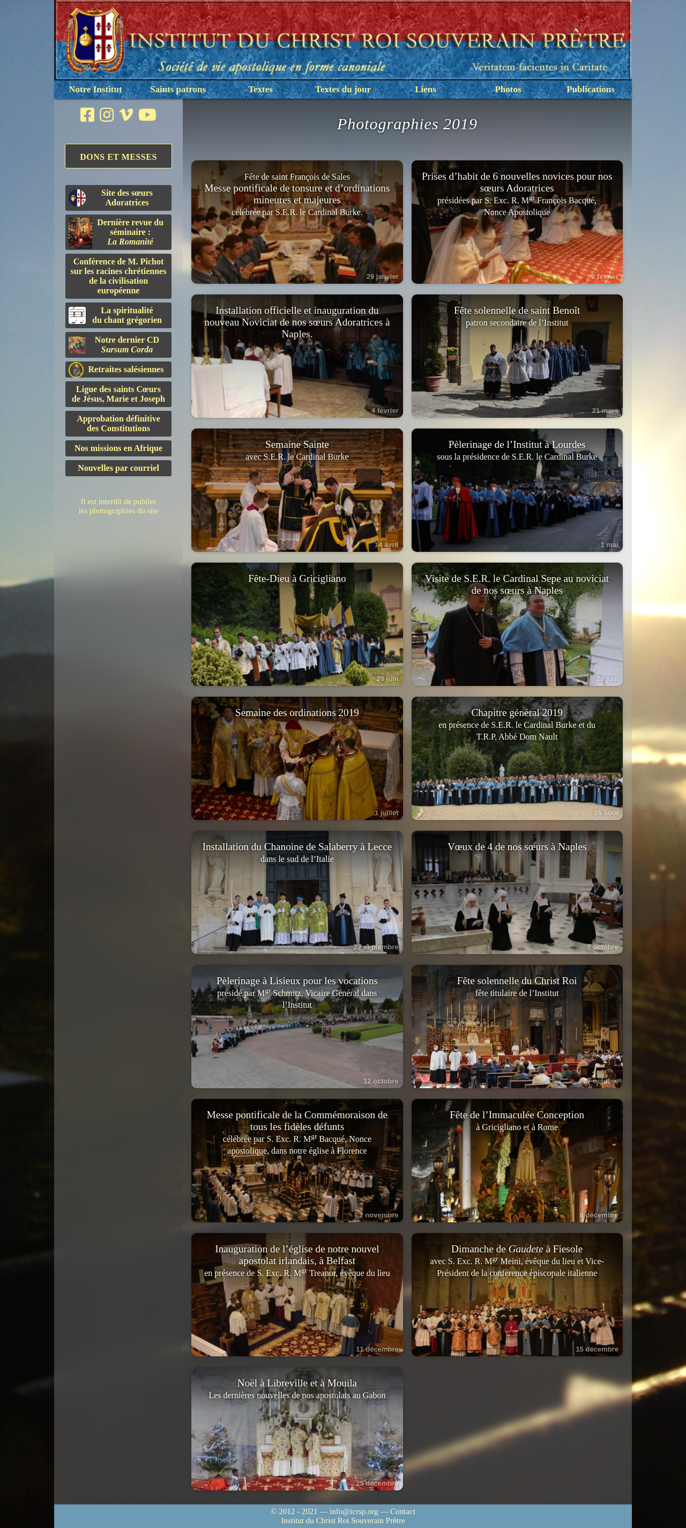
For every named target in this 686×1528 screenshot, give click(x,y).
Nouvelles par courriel (118, 468)
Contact (402, 1511)
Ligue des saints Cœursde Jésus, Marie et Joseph (118, 394)
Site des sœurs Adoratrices (111, 197)
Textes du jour (343, 89)
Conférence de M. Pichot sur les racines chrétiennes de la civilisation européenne (119, 276)
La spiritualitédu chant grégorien (115, 315)
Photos (508, 89)
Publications (590, 89)
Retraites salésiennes (116, 370)
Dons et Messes (118, 156)
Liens (425, 89)
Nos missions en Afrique (118, 448)
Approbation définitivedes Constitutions (118, 423)
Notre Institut (95, 89)
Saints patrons (178, 89)
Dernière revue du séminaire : (116, 233)
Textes (260, 89)
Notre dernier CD (114, 344)
